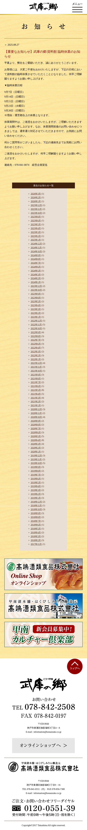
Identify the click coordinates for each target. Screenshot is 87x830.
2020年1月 (36, 451)
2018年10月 (36, 509)
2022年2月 (36, 355)
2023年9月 (36, 294)
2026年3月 (36, 194)
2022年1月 (36, 359)
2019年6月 (36, 478)
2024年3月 (36, 274)
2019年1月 (36, 498)
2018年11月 (36, 505)
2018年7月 (36, 521)
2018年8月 (36, 517)
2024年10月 (36, 251)
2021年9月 (36, 375)
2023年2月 (36, 313)
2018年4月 (36, 532)
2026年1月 (36, 201)
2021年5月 (36, 390)
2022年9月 (36, 332)
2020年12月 (36, 409)
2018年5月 (36, 528)
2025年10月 (36, 213)
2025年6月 (36, 220)
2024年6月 (36, 267)
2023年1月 (36, 317)
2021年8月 (36, 378)
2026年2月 (36, 197)
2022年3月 (36, 351)
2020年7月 (36, 428)
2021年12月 (36, 363)
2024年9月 (36, 255)
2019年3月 (36, 490)
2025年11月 (36, 209)
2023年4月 (36, 305)
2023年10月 (36, 290)
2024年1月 (36, 282)
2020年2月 (36, 448)
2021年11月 (36, 367)
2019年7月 (36, 475)
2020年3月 (36, 444)
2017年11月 (36, 544)
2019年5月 (36, 482)
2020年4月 (36, 440)
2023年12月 (36, 286)
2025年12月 (36, 205)
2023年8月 (36, 298)
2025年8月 (36, 217)
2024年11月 (36, 247)
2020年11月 (36, 413)
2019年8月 (36, 471)
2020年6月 (36, 432)
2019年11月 (36, 459)
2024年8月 (36, 259)
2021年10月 (36, 371)
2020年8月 (36, 424)
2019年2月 (36, 494)
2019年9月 (36, 467)
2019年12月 (36, 455)
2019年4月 (36, 486)
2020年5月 (36, 436)
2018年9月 (36, 513)
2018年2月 (36, 540)
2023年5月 (36, 301)
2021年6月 (36, 386)
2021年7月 (36, 382)
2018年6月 (36, 525)
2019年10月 (36, 463)
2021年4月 (36, 394)
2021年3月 (36, 398)
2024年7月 (36, 263)
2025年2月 (36, 236)
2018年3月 (36, 536)
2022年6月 (36, 344)
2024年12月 (36, 244)
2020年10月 (36, 417)
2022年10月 (36, 328)
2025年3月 (36, 232)
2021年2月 (36, 401)
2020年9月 (36, 421)
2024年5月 (36, 271)
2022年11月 (36, 324)
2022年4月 (36, 348)
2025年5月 (36, 224)
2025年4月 (36, 228)
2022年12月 (36, 321)
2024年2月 (36, 278)
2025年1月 (36, 240)
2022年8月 (36, 336)
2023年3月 (36, 309)
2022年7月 (36, 340)
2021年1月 (36, 405)
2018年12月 (36, 502)
